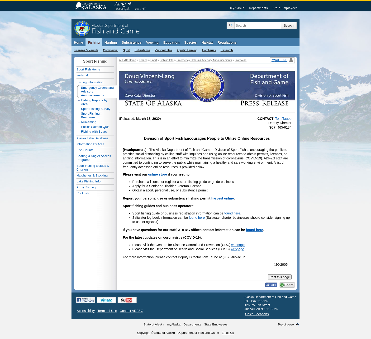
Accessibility (86, 311)
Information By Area (90, 144)
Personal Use (163, 50)
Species (190, 42)
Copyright (143, 332)
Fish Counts (84, 150)
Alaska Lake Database (92, 138)
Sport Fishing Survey (95, 109)
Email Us (228, 332)
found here (232, 213)
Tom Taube (283, 119)
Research (227, 50)
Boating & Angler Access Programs (93, 158)
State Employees (285, 8)
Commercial (110, 50)
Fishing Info (167, 60)
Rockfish (82, 193)
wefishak (82, 75)
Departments (258, 8)
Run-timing (88, 122)
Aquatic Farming (187, 50)
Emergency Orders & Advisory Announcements (204, 60)
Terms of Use (107, 311)
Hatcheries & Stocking (92, 175)
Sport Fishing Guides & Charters (92, 167)
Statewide (241, 60)
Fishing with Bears (94, 131)
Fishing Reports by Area (94, 102)
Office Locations (257, 314)
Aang (120, 4)
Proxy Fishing (86, 187)
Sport (126, 50)
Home (78, 42)
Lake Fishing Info (88, 181)
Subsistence (142, 50)
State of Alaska (92, 6)
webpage (238, 245)
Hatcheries (209, 50)
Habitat (207, 42)
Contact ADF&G (131, 311)
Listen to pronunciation (130, 3)
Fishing (94, 42)
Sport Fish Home (88, 69)
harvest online (222, 198)
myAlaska (237, 8)
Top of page (286, 324)
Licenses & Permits (86, 50)
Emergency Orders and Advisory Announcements (97, 91)
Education (171, 42)
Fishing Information (89, 82)
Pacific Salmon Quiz (95, 127)
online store (157, 174)
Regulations (227, 42)
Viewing (152, 42)
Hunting (111, 42)
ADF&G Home (127, 60)
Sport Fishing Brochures (90, 115)
